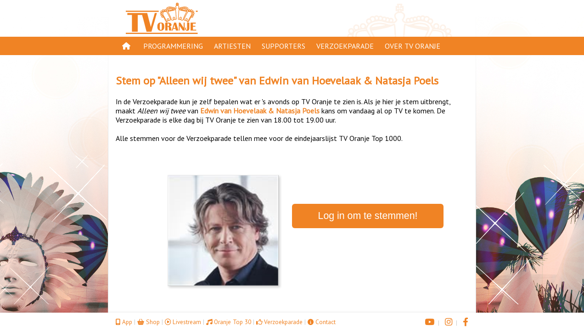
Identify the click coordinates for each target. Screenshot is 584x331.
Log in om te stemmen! (368, 215)
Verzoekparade (345, 45)
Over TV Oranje (412, 45)
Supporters (283, 45)
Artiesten (232, 45)
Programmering (173, 45)
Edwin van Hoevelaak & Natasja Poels (348, 80)
